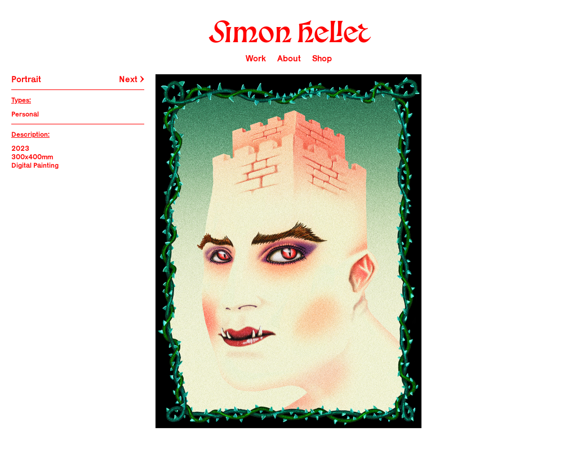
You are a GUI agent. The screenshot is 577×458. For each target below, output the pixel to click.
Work (256, 58)
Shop (322, 58)
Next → (131, 79)
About (289, 58)
